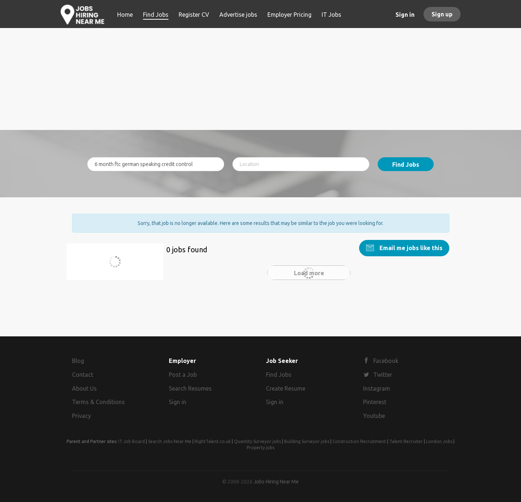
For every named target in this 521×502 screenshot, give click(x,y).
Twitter (382, 374)
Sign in (404, 14)
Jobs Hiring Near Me (276, 482)
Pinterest (374, 402)
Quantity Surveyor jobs (257, 441)
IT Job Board (131, 441)
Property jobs (260, 447)
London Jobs (439, 441)
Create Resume (285, 388)
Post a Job (183, 374)
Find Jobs (405, 164)
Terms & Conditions (98, 402)
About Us (84, 388)
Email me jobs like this (410, 248)
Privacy (81, 415)
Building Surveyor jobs (306, 441)
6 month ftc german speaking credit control (118, 266)
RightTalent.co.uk (213, 441)
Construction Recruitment (359, 441)
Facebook (385, 360)
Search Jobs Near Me (169, 441)
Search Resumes (190, 388)
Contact (82, 374)
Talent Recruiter (406, 441)
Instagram (376, 388)
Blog (78, 360)
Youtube (374, 415)
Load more (309, 273)
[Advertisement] (260, 79)
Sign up (442, 14)
